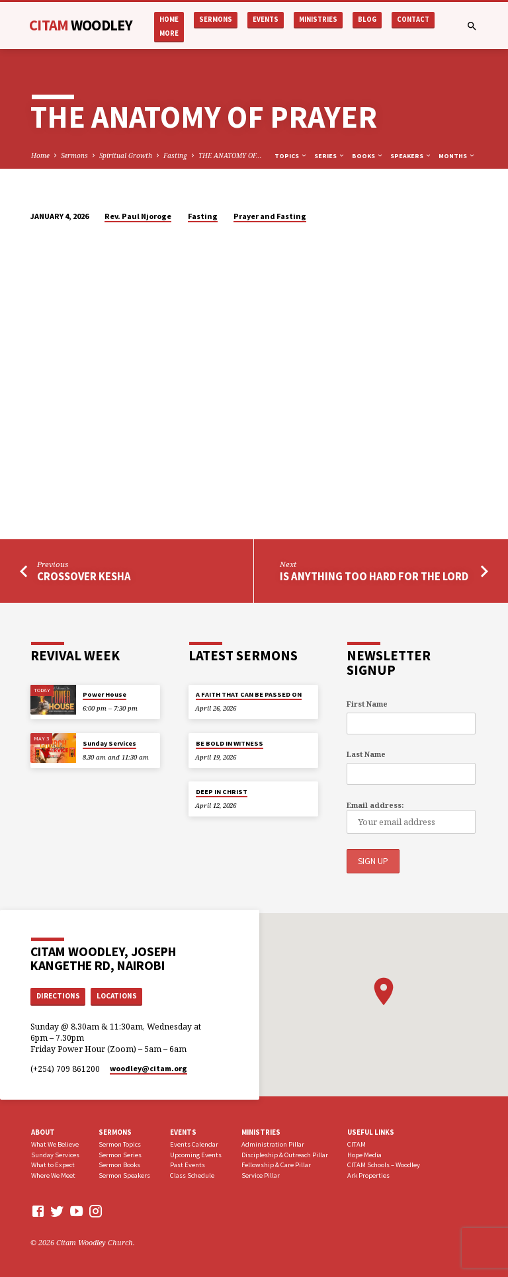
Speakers (411, 156)
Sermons (215, 19)
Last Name (366, 755)
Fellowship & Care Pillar (276, 1165)
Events (265, 19)
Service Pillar (260, 1175)
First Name (367, 704)
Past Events (187, 1165)
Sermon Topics (120, 1143)
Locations (117, 995)
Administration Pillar (272, 1143)
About (43, 1132)
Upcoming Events (196, 1154)
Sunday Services (109, 743)
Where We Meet (53, 1175)
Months (457, 156)
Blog (367, 19)
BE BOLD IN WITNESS (229, 743)
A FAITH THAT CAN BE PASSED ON (249, 695)
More (169, 33)
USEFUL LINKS (370, 1132)
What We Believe (55, 1143)
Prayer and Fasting (269, 216)
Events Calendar (194, 1143)
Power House (104, 695)
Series (329, 156)
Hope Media (364, 1154)
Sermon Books (119, 1165)
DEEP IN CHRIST (221, 791)
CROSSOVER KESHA (84, 577)
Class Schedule (192, 1175)
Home (169, 19)
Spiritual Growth (125, 155)
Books (368, 156)
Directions (58, 995)
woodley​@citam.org (148, 1068)
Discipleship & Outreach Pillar (284, 1154)
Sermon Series (120, 1154)
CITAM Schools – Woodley (383, 1165)
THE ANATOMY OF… (230, 155)
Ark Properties (368, 1175)
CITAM (80, 25)
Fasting (175, 155)
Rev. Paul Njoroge (138, 216)
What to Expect (53, 1165)
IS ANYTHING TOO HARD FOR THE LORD (374, 577)
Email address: (375, 805)
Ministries (318, 19)
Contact (413, 19)
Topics (291, 156)
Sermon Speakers (124, 1175)
